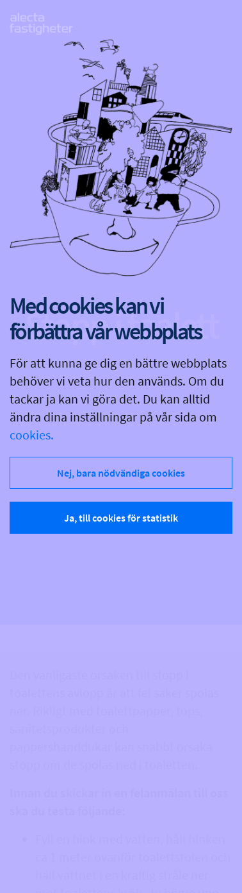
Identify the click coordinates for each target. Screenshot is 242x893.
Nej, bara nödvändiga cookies (121, 472)
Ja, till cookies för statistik (121, 517)
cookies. (32, 435)
